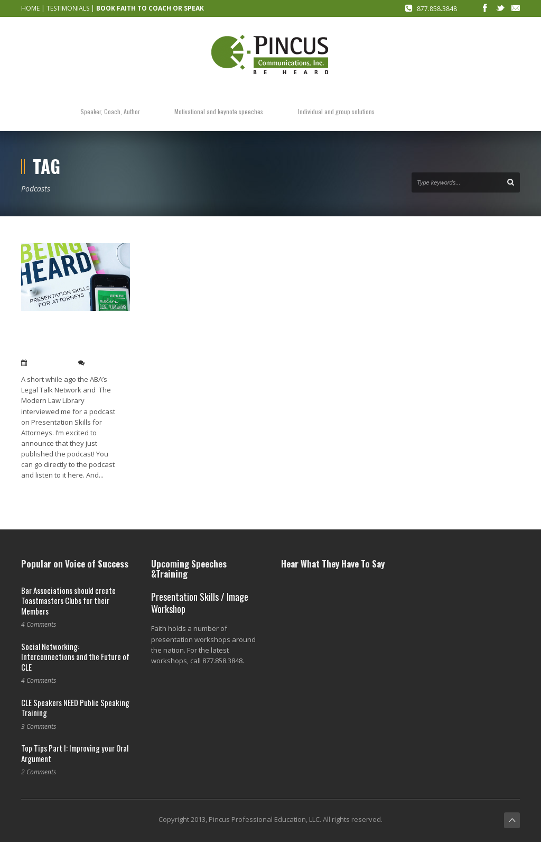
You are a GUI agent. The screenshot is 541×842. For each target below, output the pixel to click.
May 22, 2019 (50, 363)
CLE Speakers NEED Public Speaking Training (75, 708)
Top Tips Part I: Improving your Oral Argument (74, 753)
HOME (30, 8)
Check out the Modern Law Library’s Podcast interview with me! (63, 337)
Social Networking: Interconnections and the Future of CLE (75, 656)
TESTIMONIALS (67, 8)
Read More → (41, 492)
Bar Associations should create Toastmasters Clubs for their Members (68, 600)
